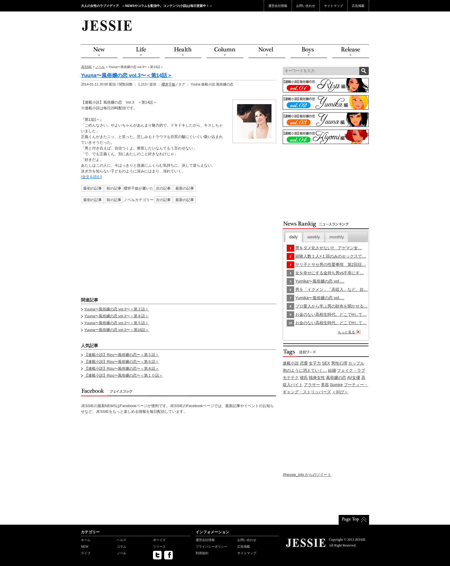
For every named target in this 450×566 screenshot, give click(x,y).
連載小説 (291, 363)
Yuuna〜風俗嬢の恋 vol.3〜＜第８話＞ (116, 316)
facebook (168, 555)
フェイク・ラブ (351, 370)
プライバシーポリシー (211, 546)
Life (141, 51)
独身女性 (317, 377)
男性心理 (339, 363)
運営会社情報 (277, 5)
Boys (308, 51)
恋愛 (304, 363)
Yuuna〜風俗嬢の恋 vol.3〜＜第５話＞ (116, 323)
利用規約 (202, 553)
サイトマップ (333, 5)
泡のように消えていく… (305, 370)
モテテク (291, 377)
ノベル (100, 67)
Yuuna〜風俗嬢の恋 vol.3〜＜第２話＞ (116, 309)
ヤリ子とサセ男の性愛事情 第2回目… (330, 264)
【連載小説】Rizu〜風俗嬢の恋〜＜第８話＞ (121, 368)
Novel (267, 51)
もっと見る (350, 332)
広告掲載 (358, 5)
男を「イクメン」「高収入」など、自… (331, 289)
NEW (99, 51)
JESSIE (86, 67)
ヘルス (121, 540)
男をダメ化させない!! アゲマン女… (328, 248)
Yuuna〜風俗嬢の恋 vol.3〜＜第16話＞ (116, 330)
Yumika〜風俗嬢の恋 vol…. (319, 281)
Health (183, 51)
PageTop (354, 520)
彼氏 (304, 377)
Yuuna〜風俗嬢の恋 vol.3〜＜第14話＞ (126, 75)
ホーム (85, 540)
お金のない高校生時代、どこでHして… (331, 314)
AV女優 (353, 377)
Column (225, 51)
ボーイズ (159, 540)
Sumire (336, 384)
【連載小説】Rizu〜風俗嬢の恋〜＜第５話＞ (121, 355)
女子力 (315, 363)
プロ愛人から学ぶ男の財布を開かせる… (331, 306)
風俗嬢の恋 (336, 377)
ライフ (85, 553)
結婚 (332, 370)
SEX (326, 363)
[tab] (293, 237)
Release (350, 51)
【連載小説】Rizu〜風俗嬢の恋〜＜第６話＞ (121, 361)
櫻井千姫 (168, 84)
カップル (356, 363)
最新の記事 (184, 188)
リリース (159, 546)
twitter (157, 555)
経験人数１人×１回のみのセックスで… (330, 256)
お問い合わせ (305, 5)
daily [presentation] (293, 237)
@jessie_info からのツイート (307, 474)
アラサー (312, 384)
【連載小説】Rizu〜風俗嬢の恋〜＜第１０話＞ (123, 375)
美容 (325, 384)
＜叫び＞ (340, 392)
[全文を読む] (91, 177)
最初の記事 (92, 188)
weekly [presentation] (313, 237)
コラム (121, 546)
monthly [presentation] (336, 237)
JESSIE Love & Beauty (107, 25)
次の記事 (163, 188)
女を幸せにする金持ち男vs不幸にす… (329, 273)
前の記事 (113, 188)
